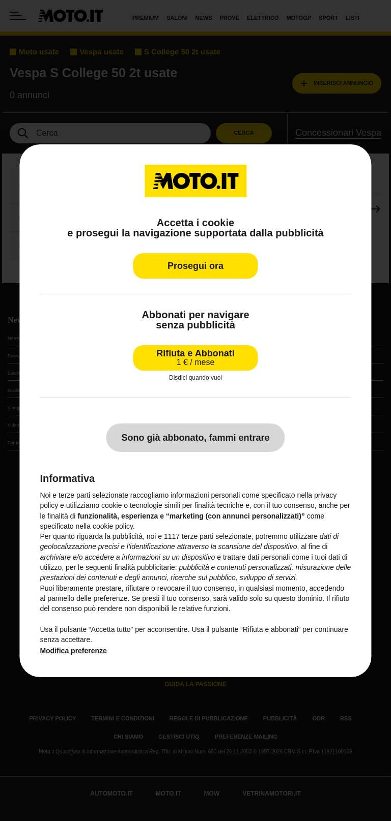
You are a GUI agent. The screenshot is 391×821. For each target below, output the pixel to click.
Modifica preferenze (73, 651)
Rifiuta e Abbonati (195, 357)
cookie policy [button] (113, 526)
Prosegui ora (195, 265)
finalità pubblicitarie (145, 567)
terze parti (197, 536)
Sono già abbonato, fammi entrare (195, 438)
